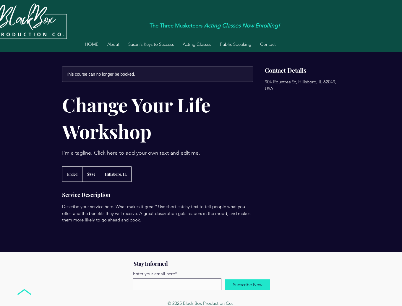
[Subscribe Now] (247, 284)
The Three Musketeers (176, 25)
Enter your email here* (155, 273)
